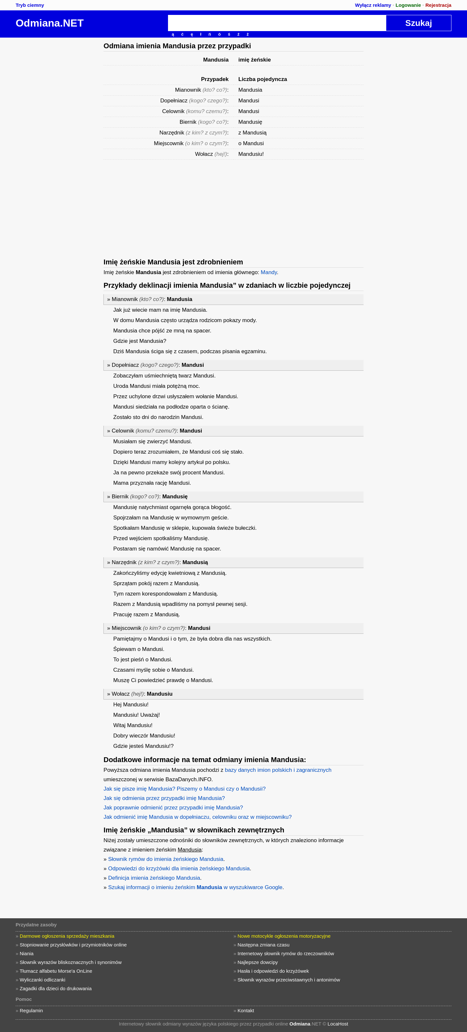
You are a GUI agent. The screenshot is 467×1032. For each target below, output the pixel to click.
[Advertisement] (50, 135)
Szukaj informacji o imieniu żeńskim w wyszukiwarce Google (195, 887)
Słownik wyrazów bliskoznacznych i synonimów (71, 962)
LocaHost (338, 1023)
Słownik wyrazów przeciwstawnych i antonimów (289, 979)
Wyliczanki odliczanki (43, 979)
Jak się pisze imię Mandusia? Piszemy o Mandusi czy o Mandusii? (184, 789)
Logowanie (408, 5)
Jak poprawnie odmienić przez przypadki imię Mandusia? (173, 808)
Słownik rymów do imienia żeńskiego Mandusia (165, 859)
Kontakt (246, 1010)
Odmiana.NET (50, 23)
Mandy (269, 272)
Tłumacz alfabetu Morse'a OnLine (55, 971)
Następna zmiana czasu (264, 944)
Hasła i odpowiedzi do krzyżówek (273, 971)
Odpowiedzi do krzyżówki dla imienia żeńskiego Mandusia (179, 868)
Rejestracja (438, 5)
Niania (27, 953)
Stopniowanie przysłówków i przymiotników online (73, 944)
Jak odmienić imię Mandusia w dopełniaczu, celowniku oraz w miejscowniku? (197, 817)
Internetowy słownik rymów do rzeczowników (286, 953)
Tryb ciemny (30, 5)
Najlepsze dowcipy (258, 962)
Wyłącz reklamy (373, 5)
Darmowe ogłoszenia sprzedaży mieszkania (67, 936)
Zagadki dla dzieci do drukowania (56, 988)
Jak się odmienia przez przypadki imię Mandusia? (164, 798)
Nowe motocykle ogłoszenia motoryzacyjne (284, 936)
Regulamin (31, 1010)
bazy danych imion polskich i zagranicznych (278, 770)
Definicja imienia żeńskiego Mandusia (154, 878)
